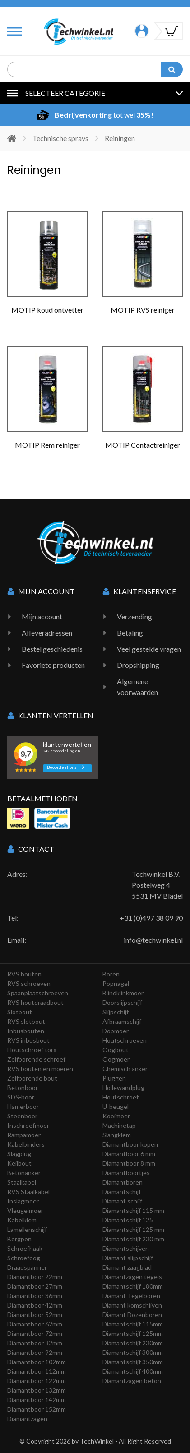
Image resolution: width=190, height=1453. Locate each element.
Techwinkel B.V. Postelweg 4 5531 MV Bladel (157, 885)
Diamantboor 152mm (36, 1409)
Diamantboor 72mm (34, 1333)
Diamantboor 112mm (36, 1371)
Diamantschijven (125, 1248)
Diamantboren (122, 1182)
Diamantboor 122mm (36, 1381)
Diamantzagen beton (131, 1381)
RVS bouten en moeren (40, 1068)
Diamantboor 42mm (34, 1305)
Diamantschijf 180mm (132, 1286)
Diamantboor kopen (130, 1144)
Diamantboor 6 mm (128, 1154)
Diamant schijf (122, 1201)
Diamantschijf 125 (127, 1220)
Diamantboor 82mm (34, 1343)
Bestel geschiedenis (52, 649)
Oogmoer (116, 1059)
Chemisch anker (125, 1068)
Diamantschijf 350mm (132, 1362)
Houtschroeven (124, 1040)
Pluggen (114, 1078)
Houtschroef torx (31, 1049)
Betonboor (22, 1087)
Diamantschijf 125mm (132, 1333)
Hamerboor (23, 1106)
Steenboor (22, 1116)
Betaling (130, 632)
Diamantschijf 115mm (132, 1324)
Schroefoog (23, 1258)
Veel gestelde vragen (149, 649)
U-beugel (115, 1106)
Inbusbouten (25, 1031)
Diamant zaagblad (127, 1267)
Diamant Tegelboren (131, 1295)
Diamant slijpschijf (127, 1258)
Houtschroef (120, 1097)
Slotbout (19, 1012)
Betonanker (24, 1172)
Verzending (134, 616)
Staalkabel (21, 1182)
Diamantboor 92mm (34, 1352)
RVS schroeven (29, 983)
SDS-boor (20, 1097)
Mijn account (42, 616)
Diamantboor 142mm (36, 1399)
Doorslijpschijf (122, 1002)
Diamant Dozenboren (132, 1314)
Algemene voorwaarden (137, 686)
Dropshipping (138, 665)
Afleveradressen (47, 632)
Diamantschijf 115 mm (133, 1210)
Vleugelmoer (25, 1210)
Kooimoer (116, 1116)
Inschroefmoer (28, 1125)
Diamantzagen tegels (132, 1276)
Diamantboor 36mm (34, 1295)
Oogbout (115, 1049)
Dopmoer (115, 1031)
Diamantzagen (27, 1418)
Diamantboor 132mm (36, 1390)
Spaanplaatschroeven (37, 993)
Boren (111, 974)
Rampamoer (24, 1135)
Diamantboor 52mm (34, 1314)
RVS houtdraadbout (35, 1002)
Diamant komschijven (132, 1305)
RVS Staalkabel (28, 1191)
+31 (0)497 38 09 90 (151, 917)
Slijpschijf (115, 1012)
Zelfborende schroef (36, 1059)
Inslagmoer (23, 1201)
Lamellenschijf (27, 1229)
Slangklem (116, 1135)
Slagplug (19, 1154)
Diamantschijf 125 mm (133, 1229)
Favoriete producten (53, 665)
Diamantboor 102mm (36, 1362)
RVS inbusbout (28, 1040)
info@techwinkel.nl (153, 939)
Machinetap (119, 1125)
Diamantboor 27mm (34, 1286)
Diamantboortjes (126, 1172)
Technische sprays (60, 138)
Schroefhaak (24, 1248)
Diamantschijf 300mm (132, 1352)
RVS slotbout (26, 1021)
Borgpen (19, 1239)
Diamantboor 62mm (34, 1324)
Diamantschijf (121, 1191)
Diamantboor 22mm (34, 1276)
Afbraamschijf (121, 1021)
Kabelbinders (26, 1144)
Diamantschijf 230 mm (133, 1239)
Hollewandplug (123, 1087)
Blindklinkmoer (123, 993)
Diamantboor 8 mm (128, 1163)
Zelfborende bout (32, 1078)
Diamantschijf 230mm (132, 1343)
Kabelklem (22, 1220)
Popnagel (115, 983)
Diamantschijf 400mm (132, 1371)
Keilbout (19, 1163)
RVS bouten (24, 974)
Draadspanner (27, 1267)
